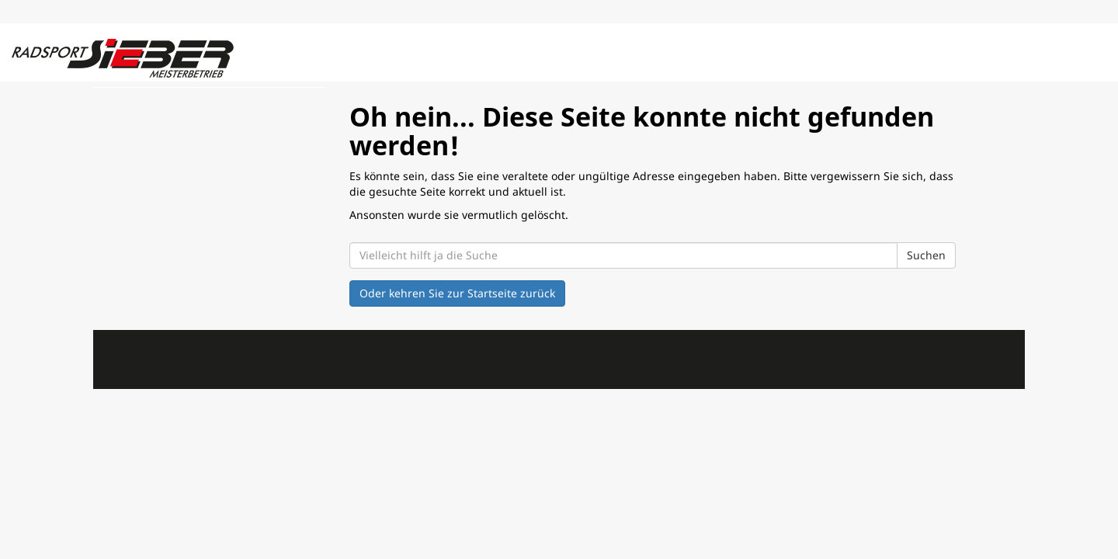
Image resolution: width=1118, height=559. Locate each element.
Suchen (926, 255)
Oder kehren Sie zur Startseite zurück (457, 293)
